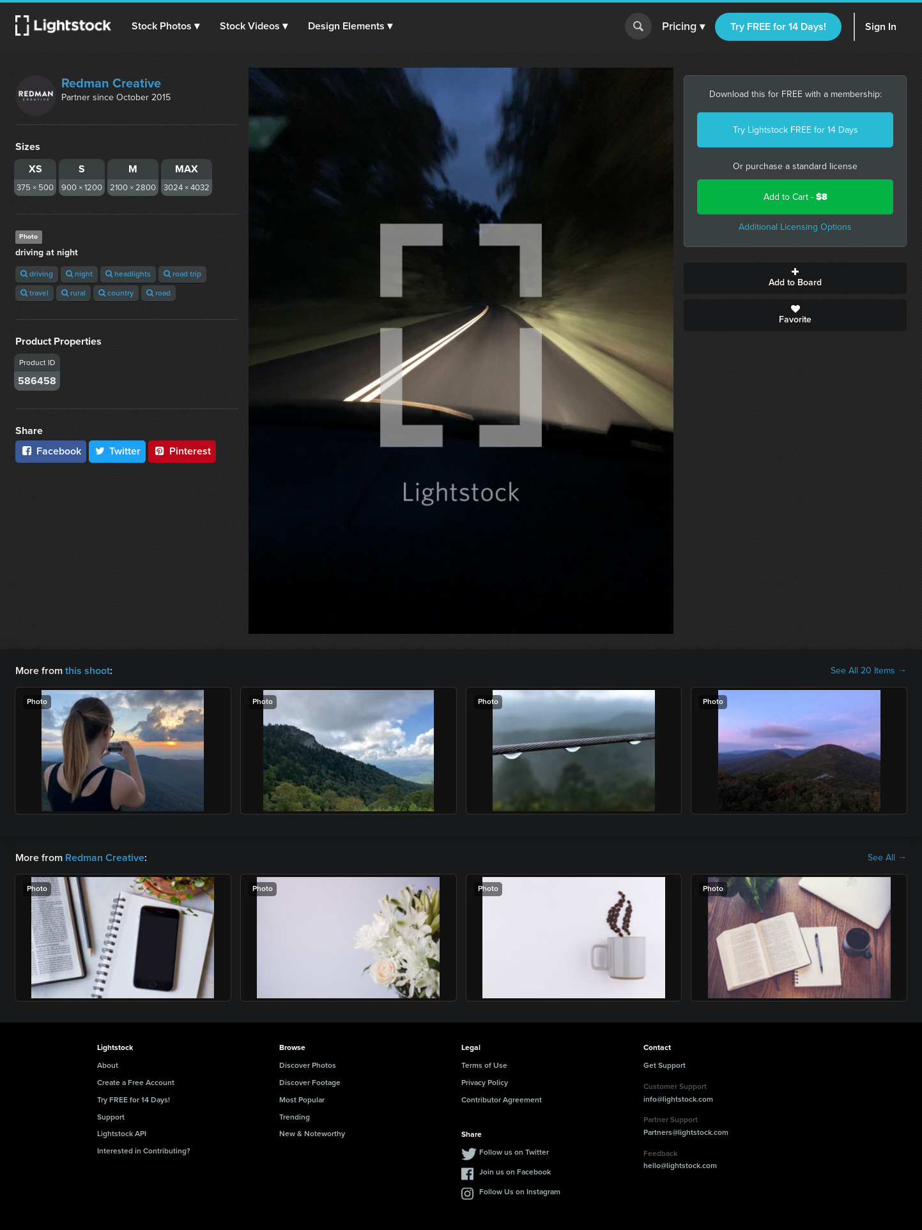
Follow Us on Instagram (519, 1191)
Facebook (50, 451)
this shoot (87, 670)
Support (111, 1117)
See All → (887, 857)
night (79, 274)
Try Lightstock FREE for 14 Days (795, 130)
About (107, 1065)
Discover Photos (307, 1065)
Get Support (664, 1065)
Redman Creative (111, 83)
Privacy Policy (484, 1082)
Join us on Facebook (515, 1172)
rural (73, 293)
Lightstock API (121, 1133)
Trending (294, 1117)
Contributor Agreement (501, 1100)
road (158, 293)
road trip (182, 274)
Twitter (117, 451)
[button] (165, 26)
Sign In (880, 26)
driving (36, 274)
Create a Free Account (135, 1082)
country (116, 293)
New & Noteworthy (312, 1133)
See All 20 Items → (869, 670)
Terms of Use (484, 1065)
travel (34, 293)
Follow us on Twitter (514, 1152)
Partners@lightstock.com (685, 1132)
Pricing (683, 27)
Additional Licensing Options (795, 227)
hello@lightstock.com (680, 1165)
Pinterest (182, 451)
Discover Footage (310, 1082)
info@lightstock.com (678, 1099)
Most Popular (302, 1100)
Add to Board (795, 278)
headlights (128, 274)
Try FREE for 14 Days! (778, 26)
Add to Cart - (795, 197)
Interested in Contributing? (143, 1151)
